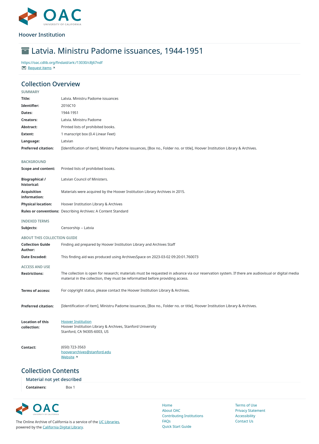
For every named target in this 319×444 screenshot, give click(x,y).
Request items (40, 67)
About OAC (171, 410)
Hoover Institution (76, 321)
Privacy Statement (250, 410)
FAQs (166, 421)
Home (167, 405)
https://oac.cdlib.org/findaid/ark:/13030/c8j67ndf (61, 62)
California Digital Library (63, 427)
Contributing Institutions (182, 415)
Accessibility (245, 415)
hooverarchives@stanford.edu (86, 352)
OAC (50, 16)
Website (67, 357)
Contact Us (244, 421)
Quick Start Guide (176, 426)
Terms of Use (246, 405)
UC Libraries (109, 421)
